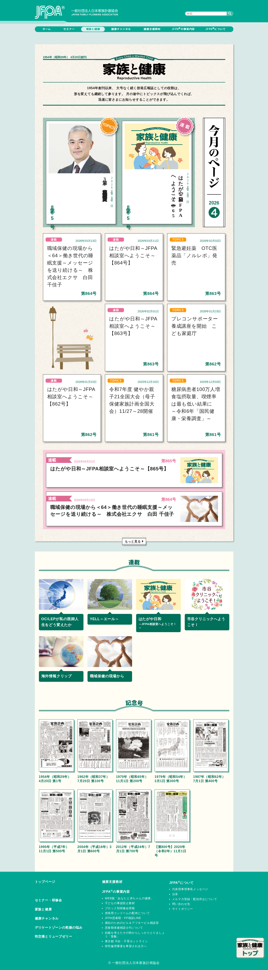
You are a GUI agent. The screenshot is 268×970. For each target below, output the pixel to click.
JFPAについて (215, 29)
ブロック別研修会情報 (120, 908)
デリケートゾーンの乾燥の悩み (58, 927)
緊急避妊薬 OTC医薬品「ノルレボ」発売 (194, 255)
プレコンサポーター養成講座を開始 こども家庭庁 (194, 326)
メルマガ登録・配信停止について (194, 899)
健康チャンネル (121, 29)
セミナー (69, 29)
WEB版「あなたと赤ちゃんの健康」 (129, 898)
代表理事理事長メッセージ (190, 889)
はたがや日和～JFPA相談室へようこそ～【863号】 (133, 326)
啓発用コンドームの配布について (127, 913)
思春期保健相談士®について (124, 927)
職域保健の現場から (107, 676)
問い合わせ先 (181, 904)
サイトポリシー (182, 908)
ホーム (47, 29)
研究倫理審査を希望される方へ (126, 946)
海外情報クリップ (56, 676)
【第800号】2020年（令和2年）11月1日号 (170, 851)
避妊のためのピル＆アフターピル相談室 (132, 922)
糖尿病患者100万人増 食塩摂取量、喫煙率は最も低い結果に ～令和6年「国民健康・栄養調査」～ (198, 404)
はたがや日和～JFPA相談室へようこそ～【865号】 (109, 468)
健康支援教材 (152, 29)
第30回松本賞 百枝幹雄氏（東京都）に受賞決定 (104, 184)
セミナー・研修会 (48, 900)
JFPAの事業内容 (183, 29)
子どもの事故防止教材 (120, 903)
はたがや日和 (158, 623)
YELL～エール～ (104, 619)
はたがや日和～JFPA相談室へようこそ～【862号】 (71, 397)
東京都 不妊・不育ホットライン (126, 941)
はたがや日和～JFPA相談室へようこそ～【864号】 (133, 255)
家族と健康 (93, 29)
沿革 (175, 894)
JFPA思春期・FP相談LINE (123, 918)
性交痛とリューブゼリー (53, 936)
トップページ (45, 881)
